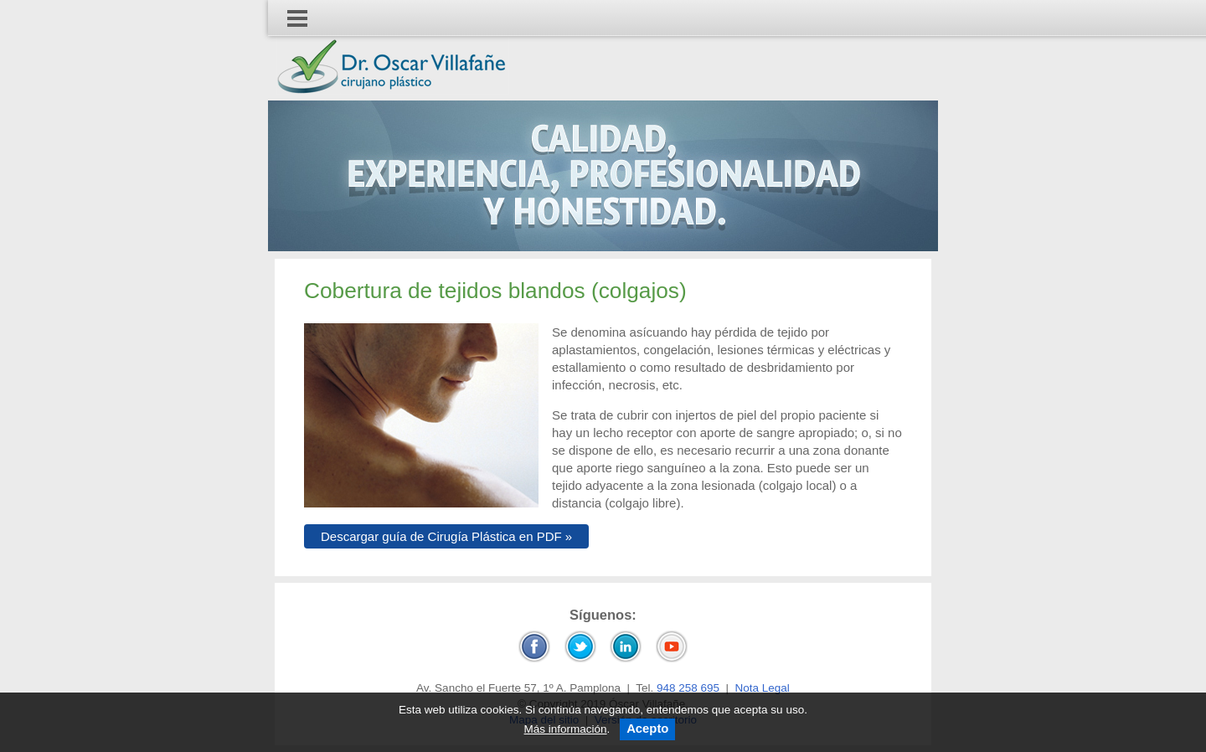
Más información (565, 729)
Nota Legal (762, 688)
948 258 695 (688, 688)
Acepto (647, 728)
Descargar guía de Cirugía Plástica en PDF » (446, 536)
